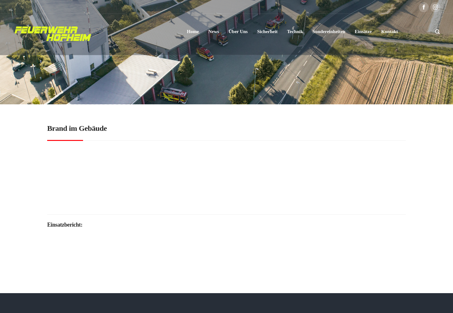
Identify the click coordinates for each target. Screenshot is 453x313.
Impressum (276, 303)
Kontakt (300, 303)
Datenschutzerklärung (234, 303)
